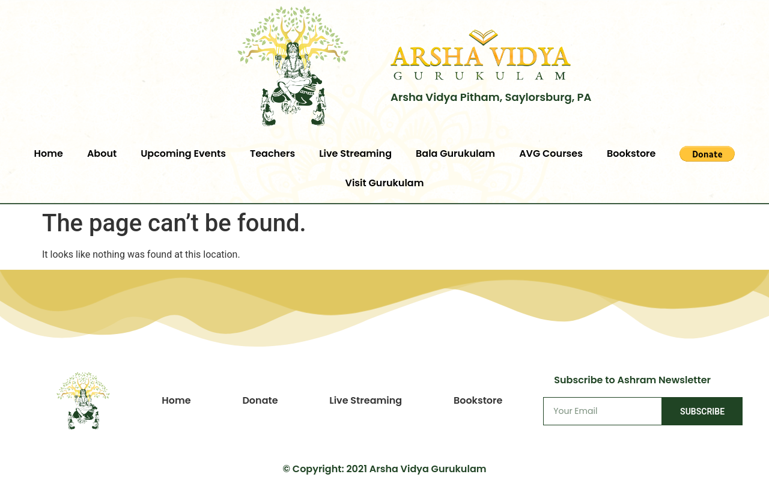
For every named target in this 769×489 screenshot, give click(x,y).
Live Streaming (355, 153)
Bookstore (631, 153)
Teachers (272, 153)
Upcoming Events (183, 153)
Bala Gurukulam (455, 153)
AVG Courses (551, 153)
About (102, 153)
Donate (260, 400)
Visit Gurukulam (384, 183)
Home (48, 153)
